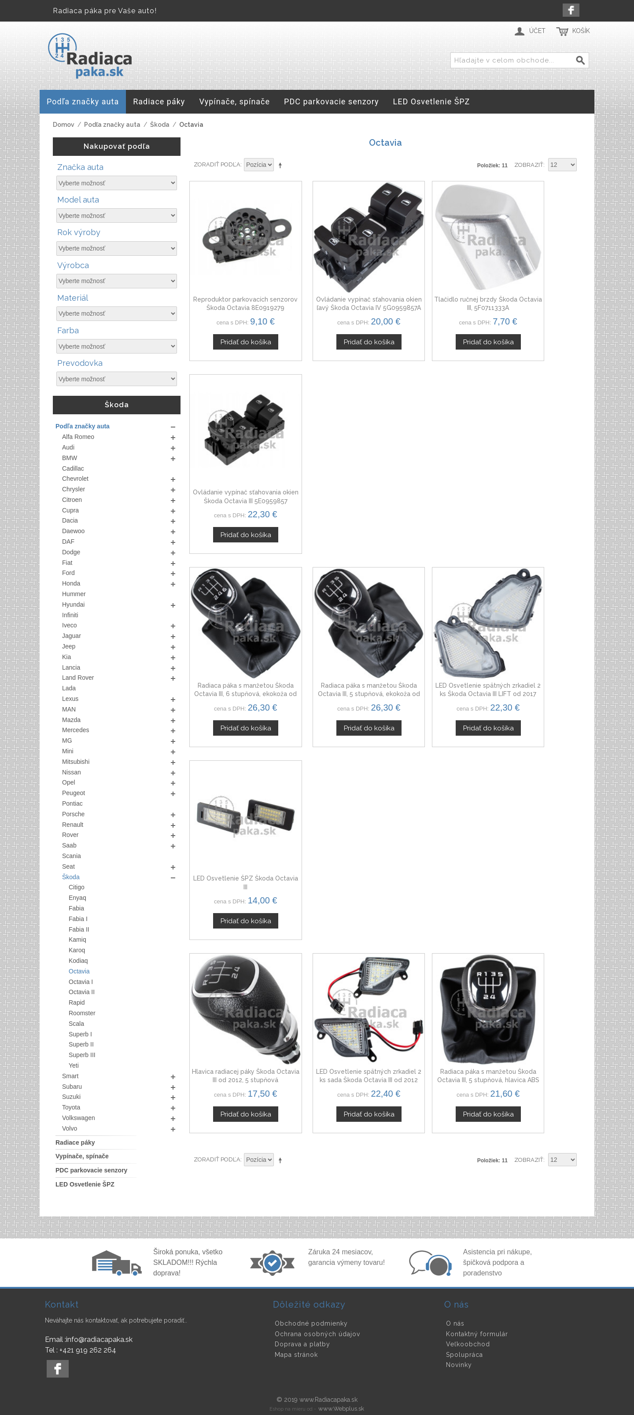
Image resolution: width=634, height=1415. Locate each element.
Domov (63, 124)
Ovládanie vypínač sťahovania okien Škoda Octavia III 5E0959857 (535, 287)
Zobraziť (528, 165)
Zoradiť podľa (217, 164)
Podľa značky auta (112, 124)
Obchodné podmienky (311, 1323)
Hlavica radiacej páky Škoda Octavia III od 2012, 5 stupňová (235, 631)
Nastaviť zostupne (281, 165)
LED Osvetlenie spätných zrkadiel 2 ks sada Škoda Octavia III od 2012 (335, 631)
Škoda (160, 124)
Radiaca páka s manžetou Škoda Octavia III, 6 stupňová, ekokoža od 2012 (235, 458)
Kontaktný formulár (477, 1334)
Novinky (459, 1364)
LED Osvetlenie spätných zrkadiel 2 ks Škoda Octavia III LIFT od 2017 (435, 458)
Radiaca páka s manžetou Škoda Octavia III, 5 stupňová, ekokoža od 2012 (335, 458)
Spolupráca (464, 1354)
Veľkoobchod (468, 1344)
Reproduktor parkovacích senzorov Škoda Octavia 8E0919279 (235, 287)
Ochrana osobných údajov (317, 1334)
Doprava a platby (302, 1344)
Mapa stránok (296, 1354)
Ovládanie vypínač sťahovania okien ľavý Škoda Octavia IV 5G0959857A (335, 287)
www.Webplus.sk (341, 1408)
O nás (455, 1323)
